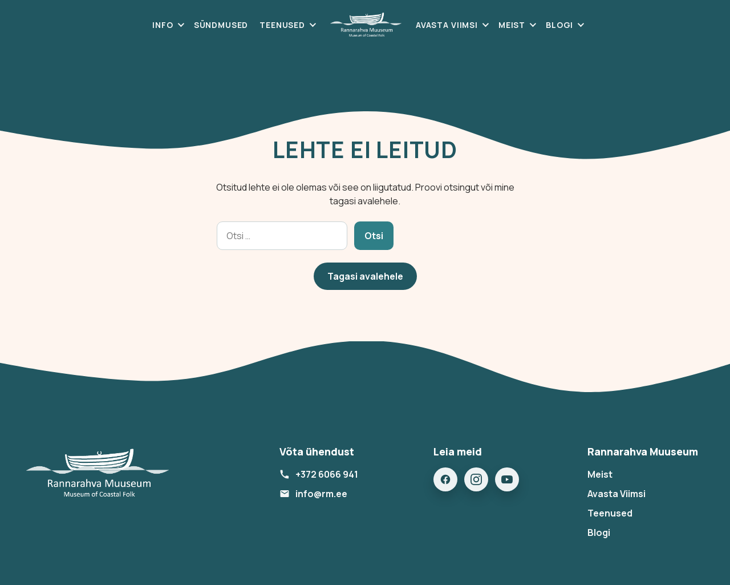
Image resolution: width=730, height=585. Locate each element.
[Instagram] (476, 479)
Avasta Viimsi (447, 24)
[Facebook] (445, 479)
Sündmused (221, 24)
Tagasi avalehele (365, 276)
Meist (511, 24)
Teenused (282, 24)
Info (162, 24)
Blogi (559, 24)
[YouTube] (507, 479)
